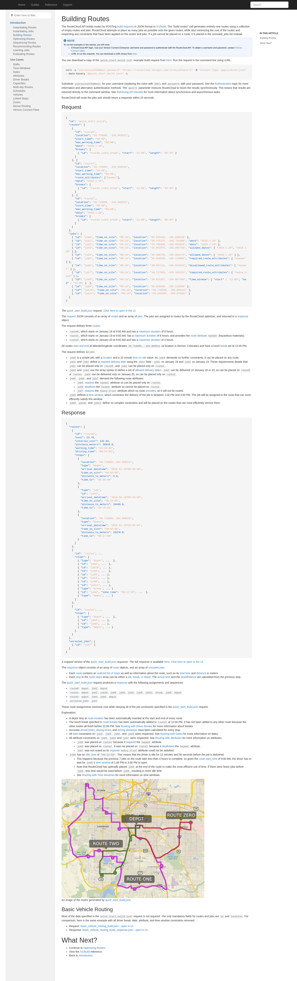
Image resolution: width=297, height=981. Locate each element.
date (75, 733)
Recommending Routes (27, 46)
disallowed (168, 746)
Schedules (19, 90)
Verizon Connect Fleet (26, 109)
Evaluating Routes (24, 53)
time (183, 676)
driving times (103, 729)
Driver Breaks (21, 79)
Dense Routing (22, 106)
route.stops (95, 676)
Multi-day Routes (23, 87)
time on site (139, 357)
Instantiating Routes (25, 27)
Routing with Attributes (168, 737)
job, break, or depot (139, 676)
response (242, 316)
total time (185, 673)
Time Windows (21, 68)
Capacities (19, 83)
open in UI (127, 926)
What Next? (266, 43)
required (131, 742)
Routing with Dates (171, 733)
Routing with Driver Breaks (136, 726)
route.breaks (110, 722)
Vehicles (18, 94)
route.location (95, 718)
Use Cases (17, 59)
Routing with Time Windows (98, 775)
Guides (35, 4)
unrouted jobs (156, 667)
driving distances (127, 729)
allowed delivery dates (148, 370)
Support (67, 4)
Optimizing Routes (24, 38)
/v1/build (161, 26)
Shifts (16, 64)
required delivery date (113, 361)
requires (89, 382)
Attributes (18, 75)
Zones (16, 102)
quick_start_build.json (79, 310)
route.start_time (208, 758)
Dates (16, 71)
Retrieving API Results (130, 92)
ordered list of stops (108, 673)
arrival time (163, 676)
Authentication (223, 83)
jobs (140, 316)
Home (21, 4)
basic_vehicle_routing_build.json (100, 926)
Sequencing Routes (24, 42)
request (71, 316)
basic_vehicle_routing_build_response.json (108, 929)
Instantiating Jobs (23, 31)
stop (78, 676)
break (223, 345)
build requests (125, 26)
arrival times (87, 729)
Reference (51, 4)
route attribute (199, 335)
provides (151, 390)
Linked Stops (20, 98)
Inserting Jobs (21, 50)
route (116, 667)
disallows (90, 386)
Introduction (18, 22)
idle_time (91, 754)
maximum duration (150, 331)
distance (201, 673)
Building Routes (22, 35)
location (107, 357)
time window (96, 394)
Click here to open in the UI (119, 310)
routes (114, 316)
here (134, 54)
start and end (81, 345)
